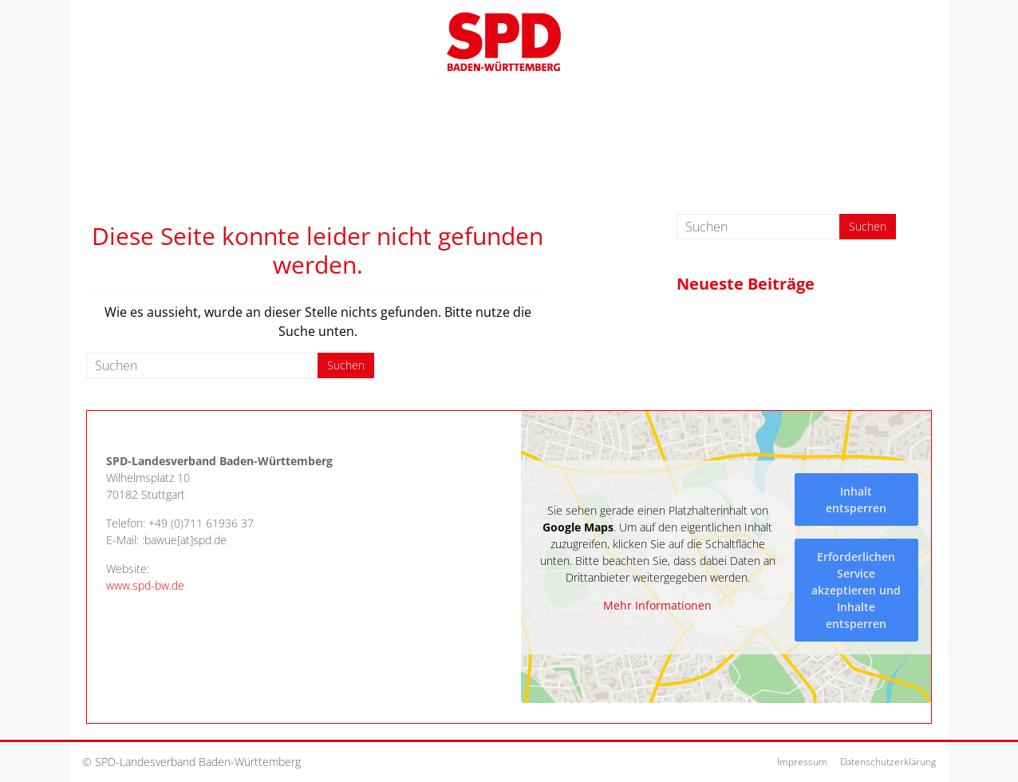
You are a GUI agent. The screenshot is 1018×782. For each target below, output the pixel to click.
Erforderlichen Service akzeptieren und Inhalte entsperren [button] (856, 589)
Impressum (802, 761)
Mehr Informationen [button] (657, 605)
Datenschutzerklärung (888, 761)
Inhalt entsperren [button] (856, 499)
